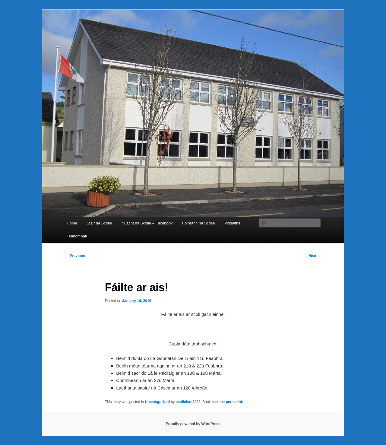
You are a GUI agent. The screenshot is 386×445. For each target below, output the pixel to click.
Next (314, 256)
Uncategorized (157, 402)
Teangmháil (77, 236)
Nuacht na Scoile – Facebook (147, 223)
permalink (234, 402)
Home (72, 223)
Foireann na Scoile (198, 223)
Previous (75, 256)
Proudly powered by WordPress (193, 424)
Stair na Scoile (99, 223)
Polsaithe (232, 223)
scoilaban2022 (188, 402)
